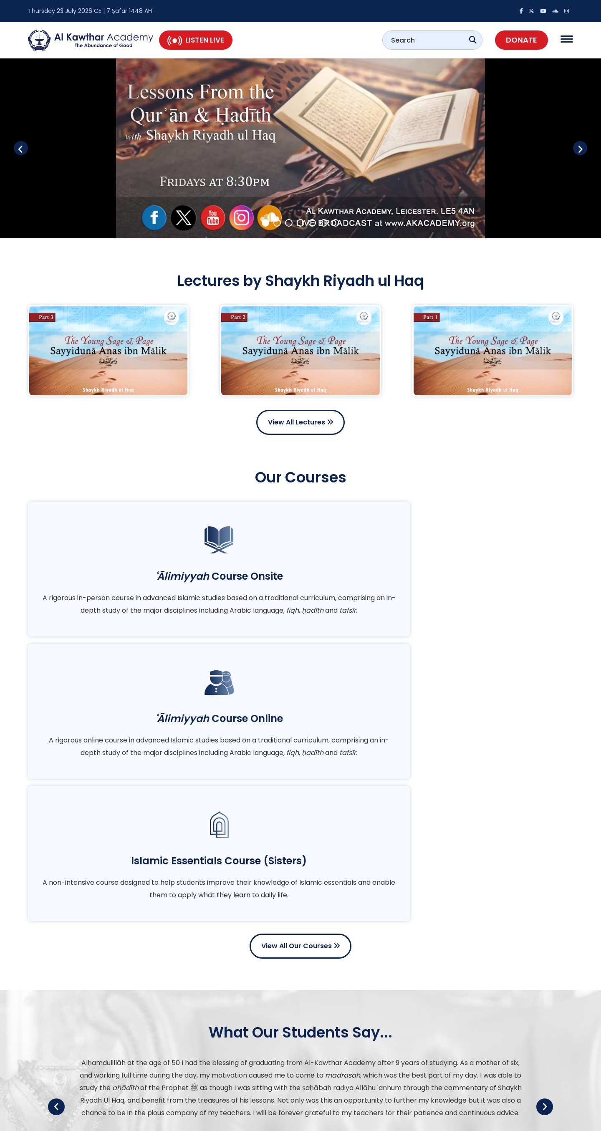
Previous (29, 148)
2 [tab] (277, 222)
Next (571, 148)
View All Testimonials (301, 931)
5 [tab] (312, 222)
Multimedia (331, 1045)
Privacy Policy (553, 1120)
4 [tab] (300, 222)
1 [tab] (265, 222)
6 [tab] (324, 222)
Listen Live (195, 40)
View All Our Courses (300, 687)
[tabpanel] (300, 148)
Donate (521, 40)
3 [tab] (289, 222)
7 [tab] (335, 222)
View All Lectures (300, 422)
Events (324, 1062)
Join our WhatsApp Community (469, 1073)
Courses (326, 1079)
